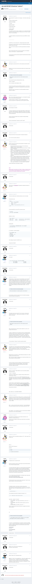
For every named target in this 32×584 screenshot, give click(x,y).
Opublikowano (12, 72)
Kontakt (16, 581)
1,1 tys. (5, 102)
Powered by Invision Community (16, 582)
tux (4, 141)
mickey (4, 194)
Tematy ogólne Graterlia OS (12, 9)
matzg (5, 95)
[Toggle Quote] (10, 321)
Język (13, 581)
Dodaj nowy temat (28, 12)
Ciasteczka (18, 581)
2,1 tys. (5, 201)
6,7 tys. (5, 69)
